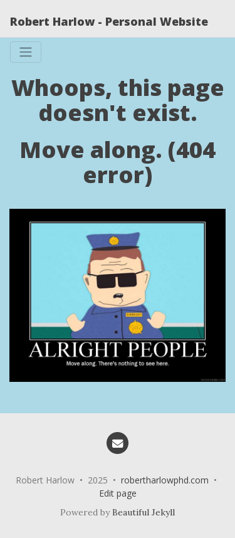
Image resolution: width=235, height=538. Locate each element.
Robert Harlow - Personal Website (109, 21)
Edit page (118, 493)
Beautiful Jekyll (143, 512)
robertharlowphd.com (165, 480)
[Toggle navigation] (25, 52)
